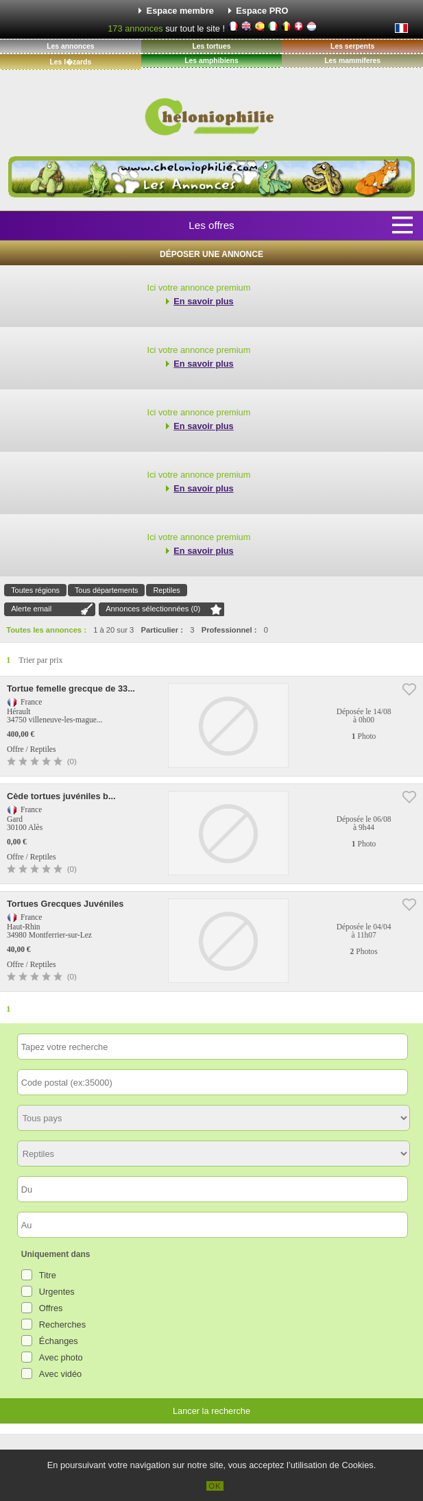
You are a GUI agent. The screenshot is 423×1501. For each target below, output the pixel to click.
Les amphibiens (211, 60)
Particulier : (162, 630)
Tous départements (106, 590)
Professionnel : (229, 630)
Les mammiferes (352, 60)
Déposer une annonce (211, 254)
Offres (51, 1308)
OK (214, 1486)
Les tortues (211, 46)
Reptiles (166, 590)
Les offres (211, 225)
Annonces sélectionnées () (153, 609)
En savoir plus (203, 301)
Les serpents (352, 46)
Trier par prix (40, 660)
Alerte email (31, 609)
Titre (47, 1275)
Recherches (62, 1324)
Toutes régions (35, 590)
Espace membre (180, 10)
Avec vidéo (60, 1374)
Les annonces (70, 46)
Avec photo (61, 1357)
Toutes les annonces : (46, 630)
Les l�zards (70, 62)
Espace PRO (262, 10)
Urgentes (57, 1291)
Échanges (58, 1341)
